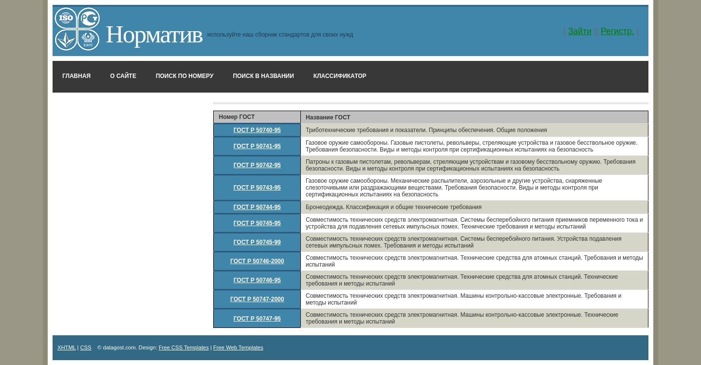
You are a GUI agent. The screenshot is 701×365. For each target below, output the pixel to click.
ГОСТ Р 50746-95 (257, 280)
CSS (86, 347)
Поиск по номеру (185, 76)
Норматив (154, 34)
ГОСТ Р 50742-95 (257, 165)
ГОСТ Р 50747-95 (257, 318)
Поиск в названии (263, 76)
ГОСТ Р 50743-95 (257, 187)
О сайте (123, 76)
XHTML (66, 347)
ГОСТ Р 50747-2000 (257, 299)
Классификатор (340, 76)
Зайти (579, 31)
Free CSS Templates (184, 347)
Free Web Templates (238, 347)
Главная (76, 76)
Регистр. (617, 31)
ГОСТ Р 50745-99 (257, 242)
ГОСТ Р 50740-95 (257, 130)
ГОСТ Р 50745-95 (257, 223)
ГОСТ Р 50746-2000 (257, 261)
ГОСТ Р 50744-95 (257, 207)
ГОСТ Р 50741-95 (257, 146)
